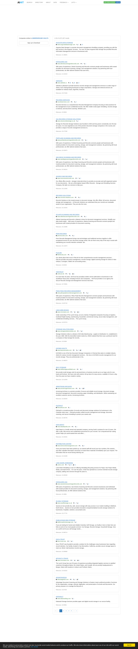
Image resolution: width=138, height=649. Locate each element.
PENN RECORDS (61, 233)
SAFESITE (59, 81)
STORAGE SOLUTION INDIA (65, 329)
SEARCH (29, 2)
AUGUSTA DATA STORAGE (64, 42)
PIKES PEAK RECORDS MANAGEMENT (68, 291)
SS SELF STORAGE (62, 501)
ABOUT (48, 2)
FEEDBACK (64, 2)
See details (34, 647)
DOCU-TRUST (60, 539)
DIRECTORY (39, 2)
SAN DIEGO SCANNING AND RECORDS (68, 157)
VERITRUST (59, 272)
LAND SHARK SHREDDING (64, 463)
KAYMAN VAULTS (61, 348)
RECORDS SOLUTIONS (63, 195)
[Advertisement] (69, 20)
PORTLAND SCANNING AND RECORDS (68, 138)
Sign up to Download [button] (33, 43)
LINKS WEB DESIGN (62, 310)
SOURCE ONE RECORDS (64, 176)
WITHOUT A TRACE (62, 558)
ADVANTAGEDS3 (61, 577)
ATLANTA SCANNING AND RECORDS (67, 214)
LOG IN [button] (118, 2)
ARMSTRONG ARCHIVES (64, 386)
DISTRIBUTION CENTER (63, 444)
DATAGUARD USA (61, 62)
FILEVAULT (59, 405)
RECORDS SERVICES (63, 100)
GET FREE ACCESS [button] (109, 2)
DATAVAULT (59, 596)
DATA (55, 2)
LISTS (73, 2)
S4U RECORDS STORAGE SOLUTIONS (68, 119)
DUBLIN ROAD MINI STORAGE (65, 520)
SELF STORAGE (61, 367)
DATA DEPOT (60, 424)
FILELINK (59, 253)
